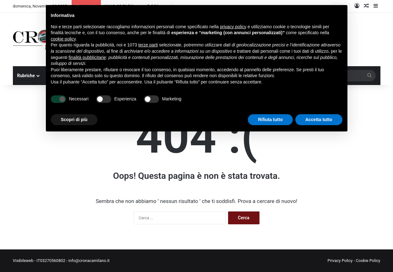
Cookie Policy (368, 260)
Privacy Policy (339, 260)
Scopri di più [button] (74, 119)
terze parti (148, 44)
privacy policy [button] (233, 26)
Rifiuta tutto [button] (270, 119)
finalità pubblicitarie (87, 57)
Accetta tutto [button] (318, 119)
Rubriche (26, 75)
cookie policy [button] (63, 38)
